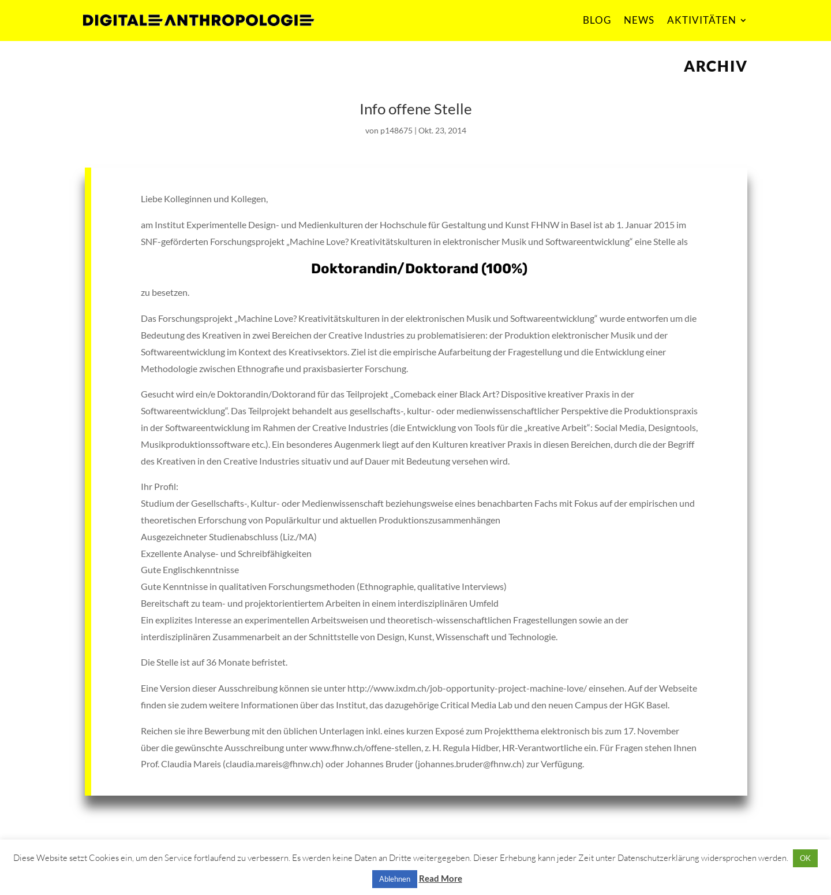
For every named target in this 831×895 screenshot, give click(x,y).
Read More (440, 878)
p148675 (396, 130)
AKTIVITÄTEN (701, 20)
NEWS (639, 20)
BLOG (597, 20)
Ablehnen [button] (394, 878)
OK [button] (805, 858)
